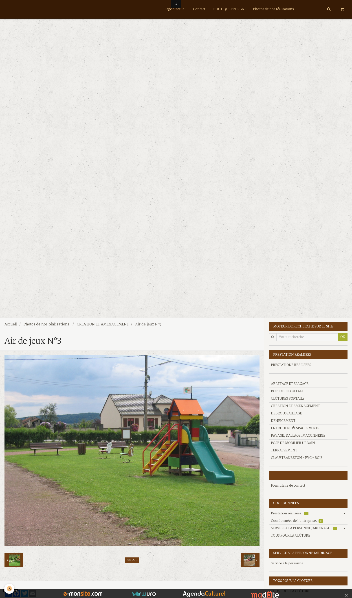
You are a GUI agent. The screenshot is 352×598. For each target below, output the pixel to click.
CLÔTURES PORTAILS (287, 398)
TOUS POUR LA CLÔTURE (290, 535)
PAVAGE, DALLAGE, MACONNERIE (298, 435)
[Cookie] (9, 589)
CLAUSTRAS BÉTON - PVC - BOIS (296, 458)
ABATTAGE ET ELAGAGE (289, 384)
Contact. (200, 9)
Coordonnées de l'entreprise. (297, 521)
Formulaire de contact (288, 485)
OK (342, 337)
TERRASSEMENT (284, 450)
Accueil (10, 324)
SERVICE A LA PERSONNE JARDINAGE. (304, 528)
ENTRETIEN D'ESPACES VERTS (295, 428)
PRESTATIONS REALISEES (291, 365)
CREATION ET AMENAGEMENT (103, 324)
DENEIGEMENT (283, 421)
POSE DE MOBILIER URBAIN (293, 443)
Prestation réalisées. (289, 513)
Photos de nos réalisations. (274, 9)
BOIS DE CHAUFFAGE (287, 391)
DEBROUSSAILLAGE (286, 413)
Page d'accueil (175, 9)
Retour (131, 560)
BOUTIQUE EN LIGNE (229, 9)
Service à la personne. (287, 563)
